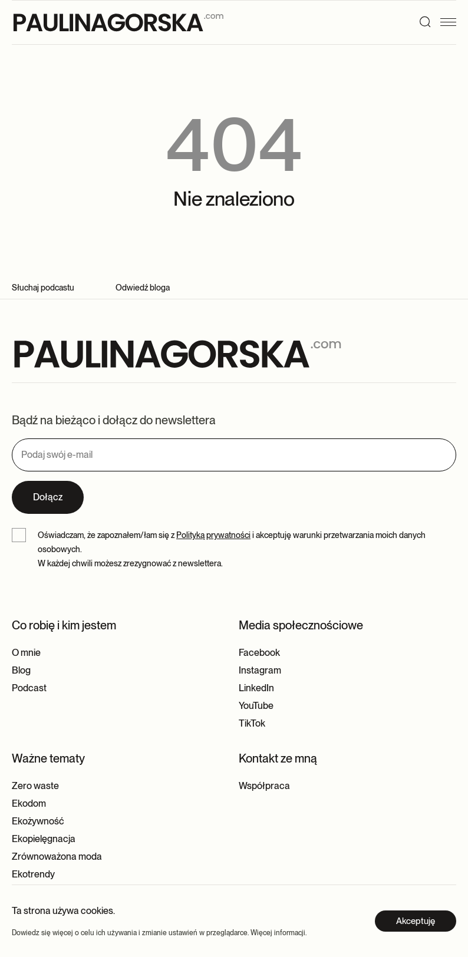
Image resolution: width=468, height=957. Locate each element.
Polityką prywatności (213, 535)
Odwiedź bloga (143, 287)
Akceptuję (415, 921)
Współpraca (264, 785)
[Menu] (451, 22)
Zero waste (35, 785)
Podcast (29, 688)
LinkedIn (256, 688)
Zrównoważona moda (57, 856)
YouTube (256, 705)
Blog (21, 670)
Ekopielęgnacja (43, 838)
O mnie (26, 652)
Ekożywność (38, 821)
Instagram (260, 670)
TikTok (252, 723)
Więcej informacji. (278, 933)
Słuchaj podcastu (43, 287)
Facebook (259, 652)
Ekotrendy (33, 874)
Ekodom (29, 803)
